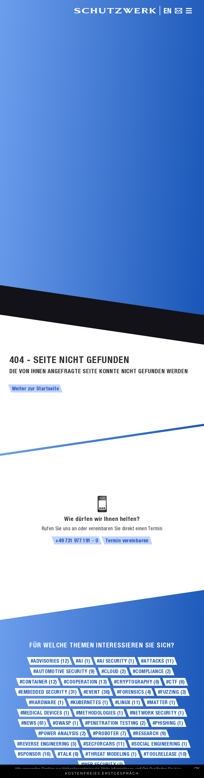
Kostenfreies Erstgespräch (102, 773)
